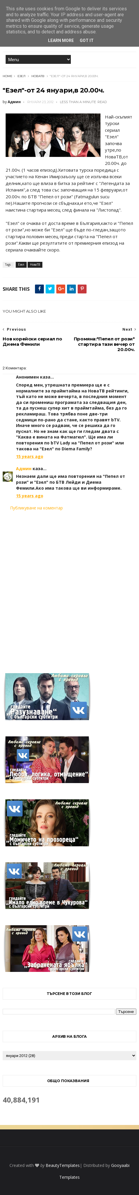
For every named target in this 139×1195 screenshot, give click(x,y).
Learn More (61, 40)
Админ (23, 468)
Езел (21, 76)
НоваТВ (37, 76)
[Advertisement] (69, 588)
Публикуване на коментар (36, 508)
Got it (87, 40)
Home (7, 76)
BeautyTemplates (63, 1165)
